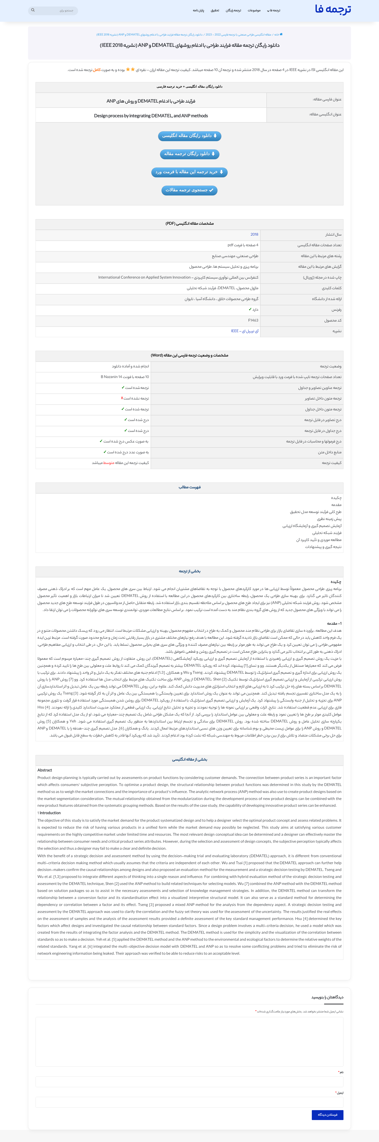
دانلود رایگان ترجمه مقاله (189, 154)
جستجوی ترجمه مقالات (189, 190)
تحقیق (215, 10)
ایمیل (339, 1093)
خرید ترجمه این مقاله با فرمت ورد (189, 172)
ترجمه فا (275, 10)
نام (340, 1072)
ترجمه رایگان (233, 10)
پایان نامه (198, 10)
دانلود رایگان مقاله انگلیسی (189, 136)
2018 (254, 235)
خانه (278, 35)
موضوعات (254, 10)
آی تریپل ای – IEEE (244, 332)
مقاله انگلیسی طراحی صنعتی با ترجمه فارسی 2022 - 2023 (238, 35)
